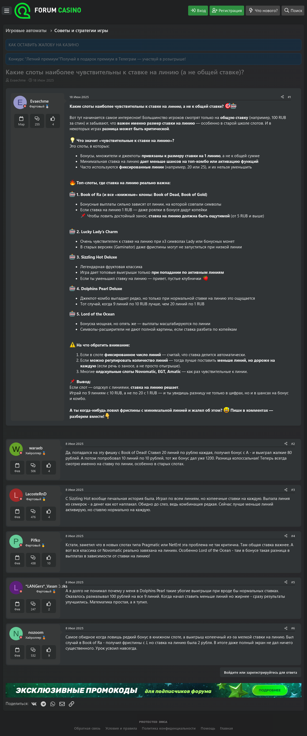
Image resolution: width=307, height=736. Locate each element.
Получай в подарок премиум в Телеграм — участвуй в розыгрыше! (123, 58)
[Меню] (7, 10)
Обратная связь (87, 728)
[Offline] (25, 106)
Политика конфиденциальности (169, 728)
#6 (293, 628)
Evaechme (18, 80)
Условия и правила (121, 728)
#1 (289, 97)
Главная (226, 728)
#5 (293, 582)
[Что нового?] (263, 11)
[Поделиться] (282, 97)
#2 (293, 443)
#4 (293, 536)
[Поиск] (293, 11)
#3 (293, 489)
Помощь (208, 728)
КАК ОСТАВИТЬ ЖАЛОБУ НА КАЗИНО (44, 44)
